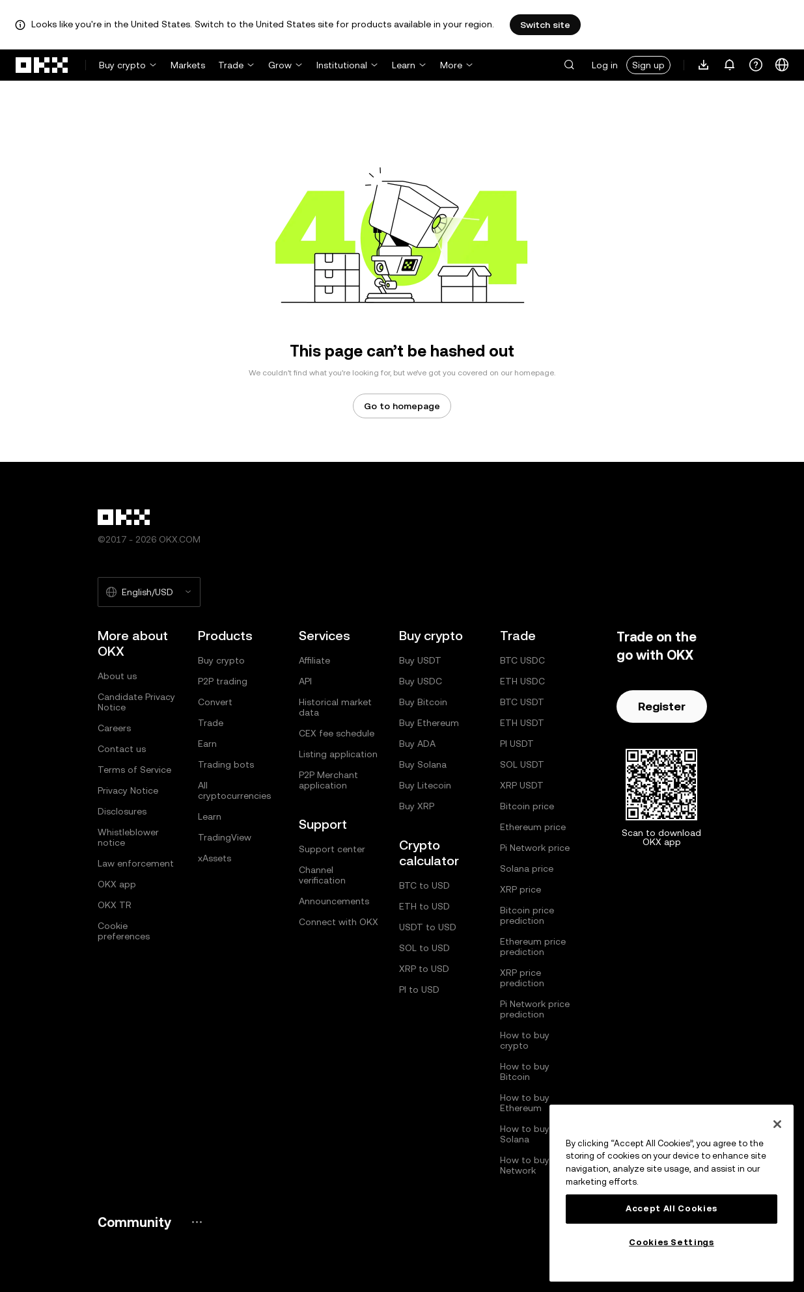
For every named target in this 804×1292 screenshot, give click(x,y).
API (305, 681)
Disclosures (122, 811)
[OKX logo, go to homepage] (42, 65)
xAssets (214, 858)
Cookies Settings (671, 1242)
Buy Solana (423, 764)
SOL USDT (522, 764)
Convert (215, 702)
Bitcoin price (527, 806)
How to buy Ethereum (524, 1102)
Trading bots (226, 764)
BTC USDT (522, 702)
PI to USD (419, 989)
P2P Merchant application (328, 780)
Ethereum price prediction (533, 946)
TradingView (224, 837)
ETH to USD (424, 906)
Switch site (545, 25)
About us (117, 676)
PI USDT (517, 743)
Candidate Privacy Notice (136, 702)
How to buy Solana (524, 1134)
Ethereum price (533, 827)
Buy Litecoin (425, 785)
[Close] (777, 1124)
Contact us (122, 749)
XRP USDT (522, 785)
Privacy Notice (128, 790)
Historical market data (335, 707)
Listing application (338, 754)
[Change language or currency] (781, 65)
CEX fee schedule (336, 733)
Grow (280, 65)
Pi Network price (535, 847)
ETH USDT (522, 723)
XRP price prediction (522, 977)
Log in (605, 65)
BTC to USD (424, 885)
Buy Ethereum (429, 723)
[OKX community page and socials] (196, 1222)
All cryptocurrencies (234, 790)
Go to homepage (402, 406)
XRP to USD (424, 968)
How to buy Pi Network (529, 1165)
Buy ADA (417, 743)
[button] (568, 65)
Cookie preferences (124, 931)
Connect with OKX (338, 922)
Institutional (341, 65)
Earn (207, 743)
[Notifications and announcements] (729, 65)
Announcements (334, 901)
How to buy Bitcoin (524, 1071)
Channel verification (322, 875)
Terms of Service (134, 769)
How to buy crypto (524, 1040)
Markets (188, 65)
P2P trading (222, 681)
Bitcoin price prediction (527, 915)
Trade (230, 65)
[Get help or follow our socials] (755, 65)
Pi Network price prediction (535, 1009)
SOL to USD (424, 948)
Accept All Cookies (671, 1208)
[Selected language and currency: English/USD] (149, 592)
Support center (332, 849)
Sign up (648, 65)
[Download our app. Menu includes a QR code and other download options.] (703, 65)
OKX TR (115, 905)
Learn (403, 65)
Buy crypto (122, 65)
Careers (114, 728)
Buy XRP (416, 806)
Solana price (526, 868)
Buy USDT (420, 660)
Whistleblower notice (128, 837)
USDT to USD (427, 927)
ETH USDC (522, 681)
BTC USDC (522, 660)
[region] (671, 1193)
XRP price (520, 889)
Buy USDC (420, 681)
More (451, 65)
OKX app (117, 884)
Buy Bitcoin (423, 702)
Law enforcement (136, 863)
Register (662, 706)
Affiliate (314, 660)
